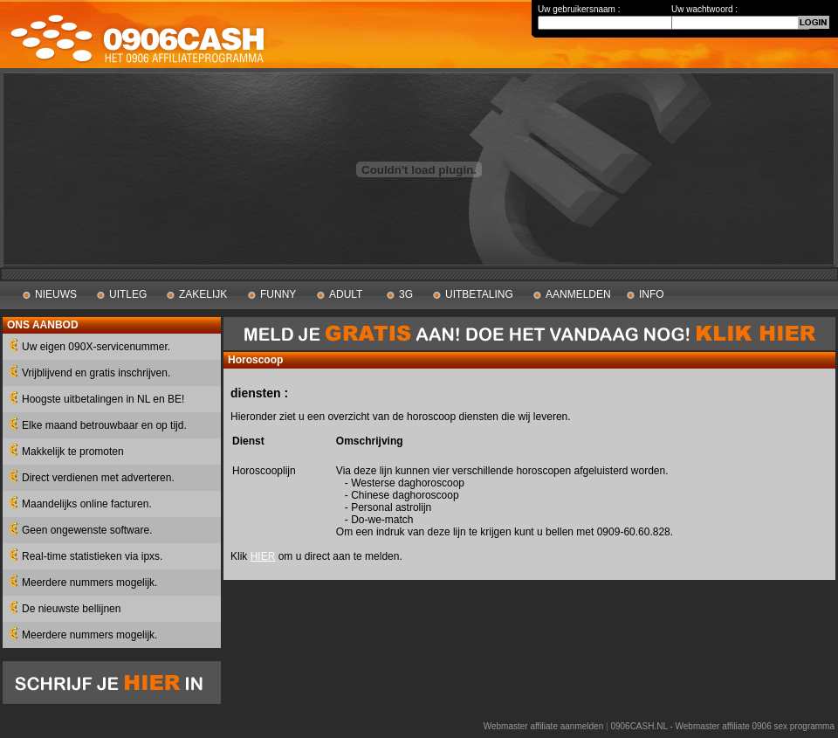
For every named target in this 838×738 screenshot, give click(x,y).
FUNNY (278, 294)
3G (406, 294)
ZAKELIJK (203, 294)
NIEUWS (56, 294)
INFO (651, 294)
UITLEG (128, 294)
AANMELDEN (578, 294)
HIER (263, 556)
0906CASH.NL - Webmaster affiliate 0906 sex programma (722, 726)
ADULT (345, 294)
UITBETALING (479, 294)
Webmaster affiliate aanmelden (544, 726)
